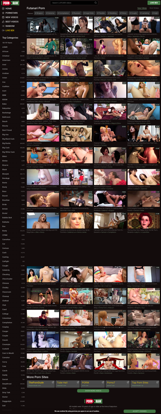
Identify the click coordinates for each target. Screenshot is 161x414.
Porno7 (116, 384)
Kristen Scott (80, 36)
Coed (13, 309)
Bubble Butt (13, 218)
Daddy (13, 375)
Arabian (13, 73)
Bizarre (48, 373)
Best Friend (13, 130)
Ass (69, 210)
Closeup (13, 296)
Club (13, 305)
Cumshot (36, 145)
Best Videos (12, 21)
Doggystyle (13, 401)
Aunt (13, 91)
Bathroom (13, 117)
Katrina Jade (111, 80)
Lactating (145, 13)
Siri (102, 286)
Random (10, 26)
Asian (68, 145)
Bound (13, 196)
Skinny (142, 36)
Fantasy (104, 145)
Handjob (146, 58)
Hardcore (42, 80)
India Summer (141, 123)
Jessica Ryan (37, 351)
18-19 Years (13, 43)
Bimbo (13, 161)
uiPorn (129, 329)
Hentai (148, 329)
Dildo (13, 388)
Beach (13, 121)
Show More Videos (93, 391)
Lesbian (73, 167)
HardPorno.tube (32, 101)
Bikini (13, 156)
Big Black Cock (13, 139)
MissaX (103, 80)
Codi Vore (108, 286)
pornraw (11, 3)
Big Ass (13, 135)
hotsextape (35, 189)
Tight (141, 145)
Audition (13, 86)
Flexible (101, 13)
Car (13, 244)
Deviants (63, 101)
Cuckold (13, 349)
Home (9, 8)
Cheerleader (13, 279)
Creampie (13, 344)
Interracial (138, 58)
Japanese (110, 36)
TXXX (62, 167)
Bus (13, 226)
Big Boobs (13, 143)
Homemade (108, 373)
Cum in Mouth (13, 353)
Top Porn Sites (144, 384)
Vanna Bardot (37, 58)
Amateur (13, 56)
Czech (77, 80)
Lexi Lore (46, 58)
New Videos (142, 8)
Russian (76, 13)
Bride (13, 204)
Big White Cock (13, 152)
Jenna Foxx (42, 123)
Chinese (13, 283)
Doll (13, 406)
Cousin (13, 340)
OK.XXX (62, 36)
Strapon (39, 13)
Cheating (13, 274)
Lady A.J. (137, 232)
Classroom (13, 292)
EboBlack (97, 210)
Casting (13, 257)
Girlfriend (148, 351)
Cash (13, 253)
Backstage (13, 113)
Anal (103, 329)
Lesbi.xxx (97, 286)
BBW (13, 95)
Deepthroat (13, 384)
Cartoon (36, 167)
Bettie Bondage (104, 101)
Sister (143, 286)
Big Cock (135, 145)
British (13, 209)
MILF (36, 80)
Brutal (13, 213)
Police (123, 13)
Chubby (13, 288)
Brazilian (13, 200)
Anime (110, 167)
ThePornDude (40, 384)
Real (67, 329)
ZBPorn (96, 36)
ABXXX (62, 80)
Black (13, 170)
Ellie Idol (38, 329)
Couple (134, 13)
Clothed (13, 301)
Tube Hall (66, 384)
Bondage (13, 178)
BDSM (13, 100)
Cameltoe (13, 239)
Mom (103, 58)
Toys (143, 308)
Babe (148, 123)
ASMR (13, 47)
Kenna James (81, 58)
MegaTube (30, 232)
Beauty (13, 126)
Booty (41, 101)
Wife (73, 210)
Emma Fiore (102, 308)
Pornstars (12, 13)
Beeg (28, 36)
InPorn (29, 351)
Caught (13, 266)
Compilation (64, 13)
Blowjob (47, 101)
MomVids (130, 80)
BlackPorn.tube (32, 123)
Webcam (111, 308)
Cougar (13, 331)
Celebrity (104, 210)
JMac (37, 232)
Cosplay (13, 327)
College (13, 314)
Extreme (50, 13)
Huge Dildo (89, 13)
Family (69, 101)
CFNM (13, 235)
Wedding (112, 13)
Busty (13, 231)
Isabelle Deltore (140, 80)
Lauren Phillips (73, 308)
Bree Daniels (71, 36)
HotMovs (130, 58)
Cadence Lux (71, 58)
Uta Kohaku (106, 123)
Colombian (13, 318)
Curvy (13, 362)
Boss (13, 191)
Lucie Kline (145, 232)
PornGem (97, 58)
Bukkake (13, 222)
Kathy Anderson (151, 80)
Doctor (13, 397)
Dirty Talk (13, 392)
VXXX (62, 329)
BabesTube (131, 123)
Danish (13, 379)
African (13, 51)
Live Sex (154, 3)
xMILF (29, 58)
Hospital (69, 286)
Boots (13, 183)
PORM (91, 384)
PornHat (97, 80)
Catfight (13, 261)
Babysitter (13, 108)
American (13, 60)
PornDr (29, 167)
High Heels (70, 80)
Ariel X (49, 123)
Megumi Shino (116, 123)
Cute (13, 366)
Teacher (103, 36)
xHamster (97, 123)
